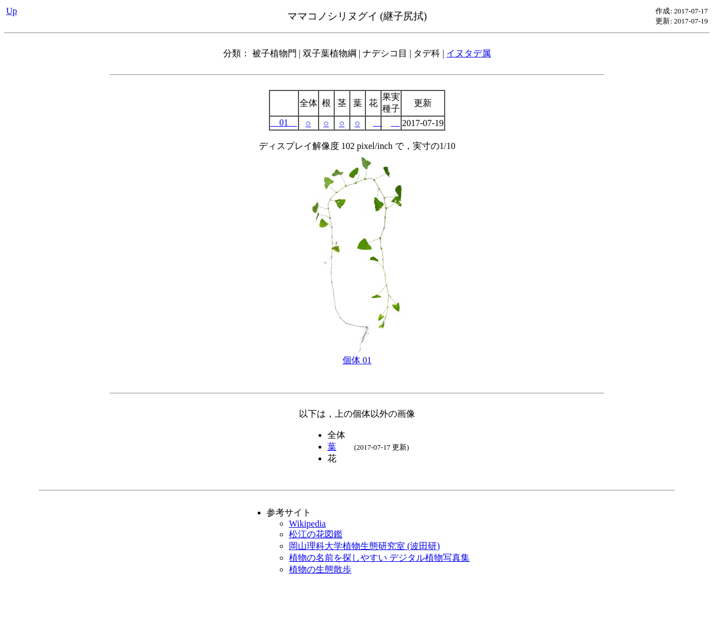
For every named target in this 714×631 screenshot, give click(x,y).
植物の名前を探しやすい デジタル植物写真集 (379, 557)
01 (284, 122)
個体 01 (357, 356)
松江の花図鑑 (315, 534)
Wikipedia (307, 523)
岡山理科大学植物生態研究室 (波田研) (364, 546)
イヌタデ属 (468, 53)
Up (11, 11)
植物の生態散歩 (320, 569)
